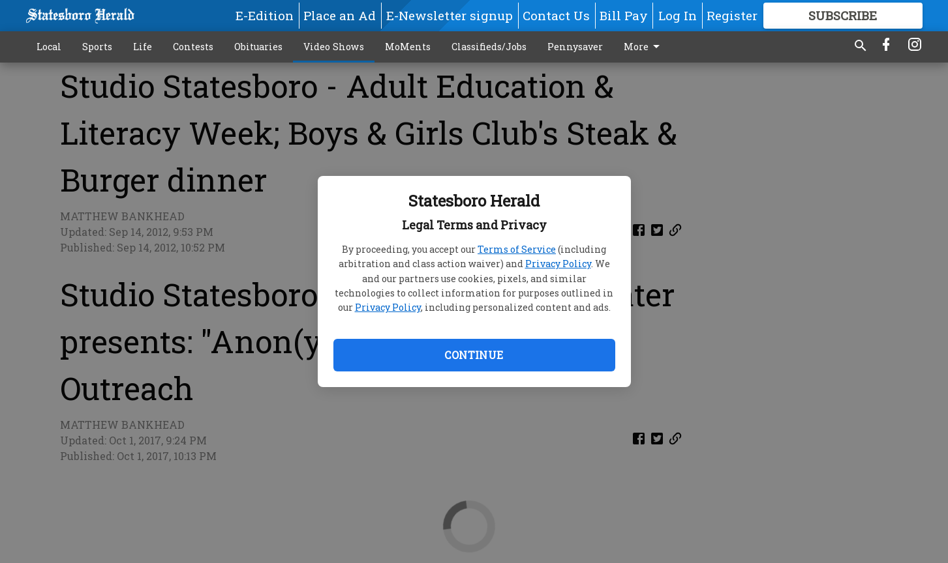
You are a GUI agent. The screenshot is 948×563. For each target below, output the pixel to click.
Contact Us (556, 15)
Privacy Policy (558, 263)
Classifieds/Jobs (489, 46)
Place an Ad (339, 15)
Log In (677, 15)
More (644, 46)
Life (142, 46)
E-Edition (265, 15)
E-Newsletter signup (449, 15)
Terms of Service (517, 249)
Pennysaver (575, 46)
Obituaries (258, 46)
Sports (97, 46)
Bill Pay (624, 15)
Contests (193, 46)
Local (49, 46)
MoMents (408, 46)
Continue (473, 355)
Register (732, 15)
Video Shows (333, 46)
